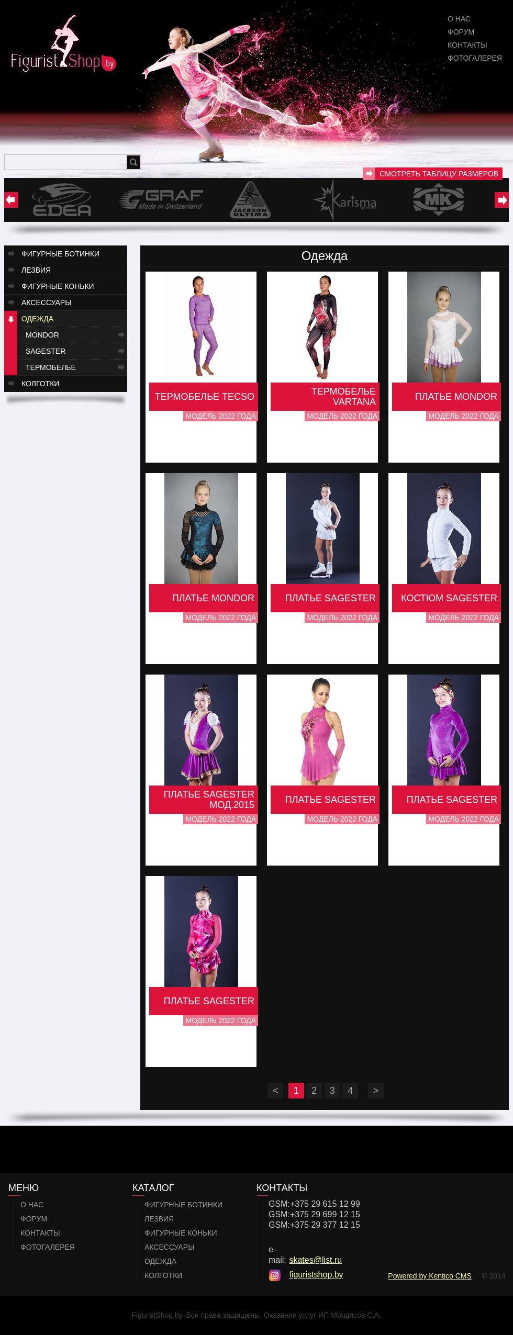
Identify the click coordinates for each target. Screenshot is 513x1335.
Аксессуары (46, 302)
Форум (461, 32)
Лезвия (36, 270)
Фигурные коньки (57, 286)
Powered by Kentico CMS (430, 1276)
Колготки (40, 383)
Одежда (37, 319)
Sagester (45, 351)
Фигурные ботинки (60, 254)
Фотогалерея (475, 58)
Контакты (467, 45)
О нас (459, 19)
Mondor (42, 335)
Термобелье (51, 367)
